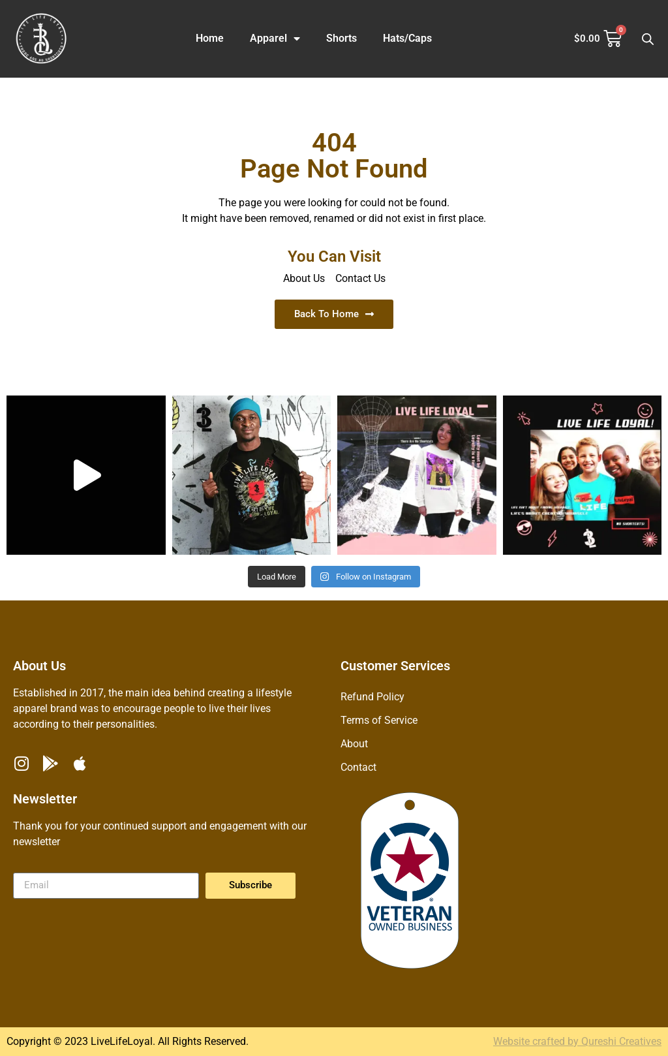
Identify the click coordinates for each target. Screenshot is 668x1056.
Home (210, 38)
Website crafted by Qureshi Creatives (577, 1041)
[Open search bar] (647, 39)
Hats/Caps (407, 38)
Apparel (275, 38)
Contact (358, 767)
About (354, 744)
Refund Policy (372, 697)
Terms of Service (379, 720)
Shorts (341, 38)
